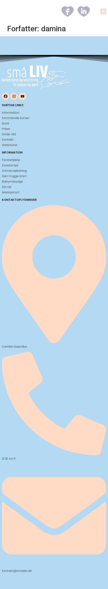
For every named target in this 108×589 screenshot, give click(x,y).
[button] (103, 11)
